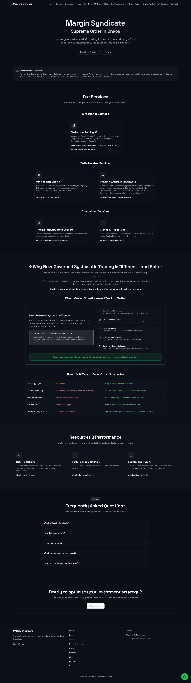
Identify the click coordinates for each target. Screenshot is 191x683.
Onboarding (69, 4)
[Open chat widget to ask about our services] (184, 676)
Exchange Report (134, 4)
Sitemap (72, 666)
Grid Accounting (117, 4)
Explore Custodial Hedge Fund (112, 240)
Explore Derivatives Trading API (83, 149)
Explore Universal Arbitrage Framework (115, 197)
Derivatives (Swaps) (88, 52)
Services (59, 4)
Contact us (96, 606)
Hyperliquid (81, 4)
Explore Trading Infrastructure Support (52, 240)
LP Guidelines (163, 4)
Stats (106, 4)
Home (51, 4)
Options (108, 52)
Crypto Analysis (149, 4)
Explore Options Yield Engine (47, 197)
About (71, 657)
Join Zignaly (93, 145)
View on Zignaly (78, 145)
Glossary (72, 653)
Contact (174, 4)
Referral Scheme (95, 4)
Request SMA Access (109, 145)
